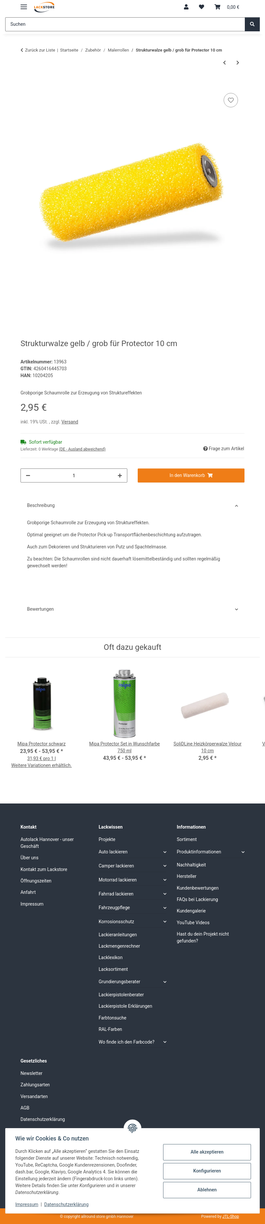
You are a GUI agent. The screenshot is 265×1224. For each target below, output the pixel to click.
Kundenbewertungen (198, 888)
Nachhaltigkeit (191, 864)
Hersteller (186, 876)
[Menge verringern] (28, 475)
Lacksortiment (113, 969)
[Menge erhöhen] (120, 475)
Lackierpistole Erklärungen (125, 1006)
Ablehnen (206, 1189)
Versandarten (34, 1096)
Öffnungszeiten (36, 880)
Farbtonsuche (112, 1017)
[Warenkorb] (226, 7)
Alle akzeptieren (206, 1152)
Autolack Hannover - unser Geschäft (47, 843)
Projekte (107, 839)
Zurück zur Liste (40, 50)
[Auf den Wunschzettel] (231, 100)
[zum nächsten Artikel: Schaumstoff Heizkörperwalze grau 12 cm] (237, 63)
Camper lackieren (116, 865)
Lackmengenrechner (119, 946)
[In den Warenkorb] (26, 84)
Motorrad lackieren (118, 879)
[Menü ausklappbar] (24, 4)
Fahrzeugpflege (114, 907)
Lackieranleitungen (118, 934)
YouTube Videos (193, 922)
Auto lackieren (113, 851)
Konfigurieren (206, 1170)
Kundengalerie (191, 910)
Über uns (29, 857)
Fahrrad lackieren (116, 893)
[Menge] (74, 475)
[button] (186, 7)
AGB (25, 1107)
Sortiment (187, 839)
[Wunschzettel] (201, 7)
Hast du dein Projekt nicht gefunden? (203, 937)
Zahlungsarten (35, 1084)
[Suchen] (125, 24)
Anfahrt (28, 892)
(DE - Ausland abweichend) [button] (82, 449)
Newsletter (31, 1073)
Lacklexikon (111, 957)
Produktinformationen (199, 851)
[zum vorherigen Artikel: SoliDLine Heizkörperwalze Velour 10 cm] (224, 63)
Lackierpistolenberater (121, 994)
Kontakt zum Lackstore (44, 869)
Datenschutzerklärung (67, 1204)
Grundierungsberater (119, 981)
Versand (70, 421)
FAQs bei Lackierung (197, 899)
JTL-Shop (230, 1216)
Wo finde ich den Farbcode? (126, 1042)
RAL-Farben (110, 1029)
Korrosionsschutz (116, 921)
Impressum (27, 1204)
